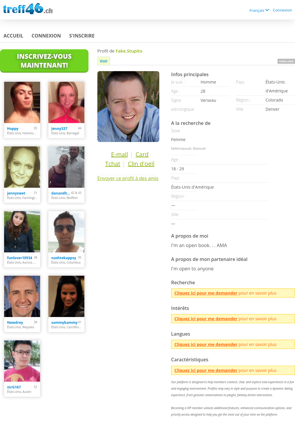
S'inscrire (82, 35)
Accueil (13, 35)
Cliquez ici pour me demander (205, 293)
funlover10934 (19, 257)
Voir (104, 61)
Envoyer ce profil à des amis (127, 178)
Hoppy (13, 128)
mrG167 (14, 387)
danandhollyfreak (61, 193)
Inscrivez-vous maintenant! (44, 60)
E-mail (119, 154)
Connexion (282, 10)
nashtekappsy (63, 257)
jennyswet (16, 193)
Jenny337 (59, 128)
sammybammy (64, 322)
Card (141, 154)
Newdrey (15, 322)
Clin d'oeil (141, 164)
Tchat (112, 164)
